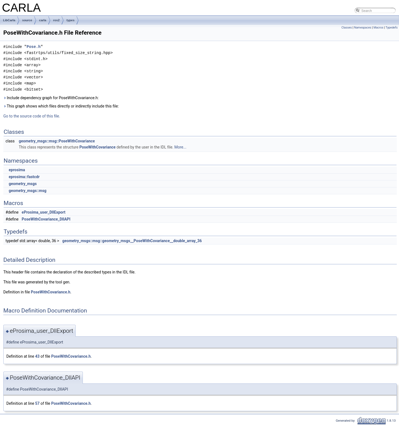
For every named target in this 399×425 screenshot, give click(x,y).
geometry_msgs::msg (27, 190)
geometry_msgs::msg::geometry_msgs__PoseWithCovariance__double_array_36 (132, 241)
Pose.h (33, 46)
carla (42, 20)
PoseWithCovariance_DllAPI (46, 219)
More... (180, 147)
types (70, 20)
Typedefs (391, 27)
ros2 (56, 20)
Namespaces (362, 27)
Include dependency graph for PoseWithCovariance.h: (51, 98)
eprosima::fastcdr (24, 177)
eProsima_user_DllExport (43, 212)
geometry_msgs (23, 183)
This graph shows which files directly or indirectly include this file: (61, 106)
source (27, 20)
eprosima (17, 170)
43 (37, 356)
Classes (346, 27)
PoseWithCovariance (97, 147)
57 (37, 403)
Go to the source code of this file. (31, 116)
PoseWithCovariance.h (50, 292)
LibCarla (9, 20)
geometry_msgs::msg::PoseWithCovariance (57, 141)
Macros (378, 27)
